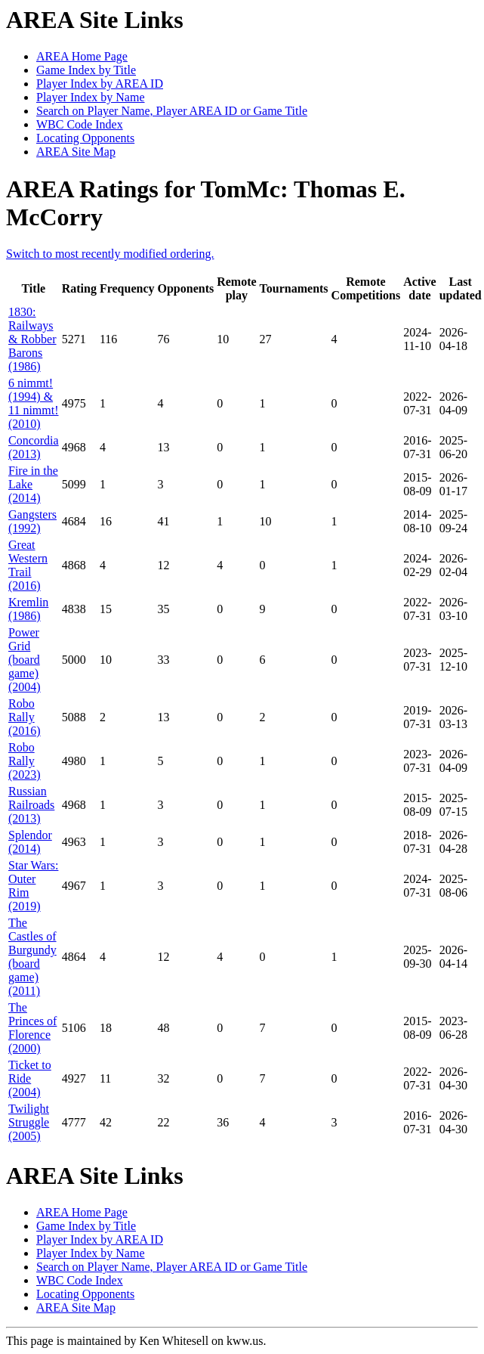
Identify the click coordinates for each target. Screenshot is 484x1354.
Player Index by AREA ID (99, 83)
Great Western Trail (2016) (28, 565)
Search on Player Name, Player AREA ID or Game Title (171, 110)
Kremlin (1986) (28, 609)
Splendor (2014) (30, 842)
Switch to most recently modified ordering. (110, 253)
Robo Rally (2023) (24, 761)
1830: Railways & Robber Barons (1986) (32, 339)
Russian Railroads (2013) (31, 805)
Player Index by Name (90, 97)
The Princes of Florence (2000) (32, 1028)
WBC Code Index (79, 124)
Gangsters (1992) (32, 521)
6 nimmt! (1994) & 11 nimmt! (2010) (33, 403)
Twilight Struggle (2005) (28, 1122)
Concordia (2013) (33, 447)
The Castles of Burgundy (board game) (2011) (32, 956)
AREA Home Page (82, 56)
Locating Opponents (85, 138)
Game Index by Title (86, 70)
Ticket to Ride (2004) (29, 1078)
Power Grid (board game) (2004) (24, 659)
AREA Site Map (76, 151)
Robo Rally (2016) (24, 717)
